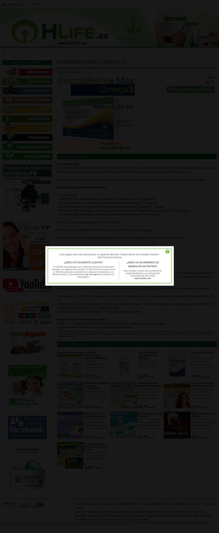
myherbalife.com (142, 278)
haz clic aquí (91, 274)
